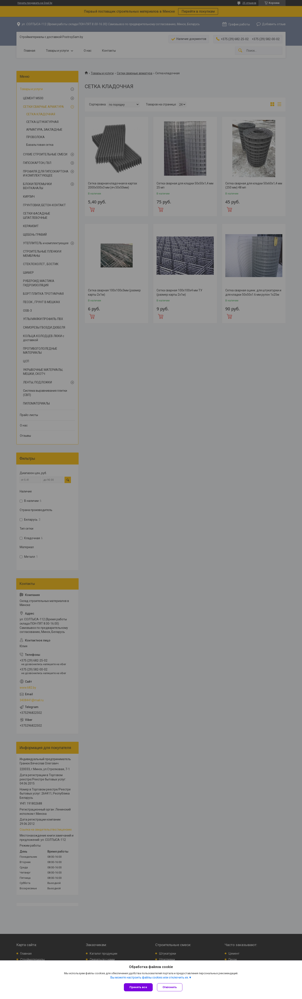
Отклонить (170, 987)
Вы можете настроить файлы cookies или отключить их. (149, 977)
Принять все (138, 987)
